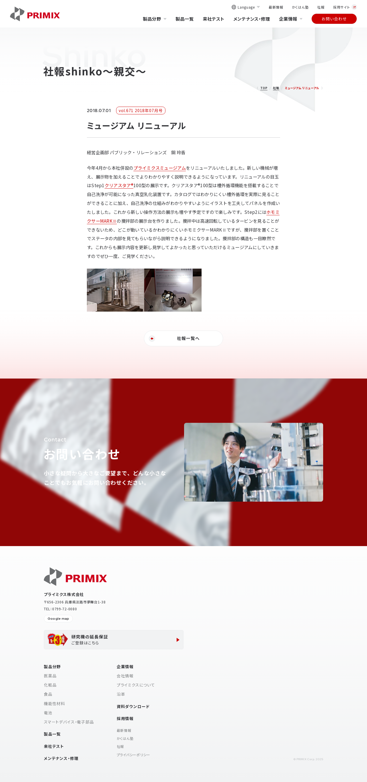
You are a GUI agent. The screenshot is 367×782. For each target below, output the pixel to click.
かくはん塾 (300, 7)
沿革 (121, 694)
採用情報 (125, 718)
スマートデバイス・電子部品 (69, 722)
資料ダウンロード (133, 706)
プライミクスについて (136, 685)
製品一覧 (184, 18)
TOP (264, 88)
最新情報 (276, 7)
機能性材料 (54, 703)
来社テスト (214, 18)
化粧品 (50, 685)
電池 (48, 712)
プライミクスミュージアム (159, 168)
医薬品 (50, 676)
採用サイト (345, 7)
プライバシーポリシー (133, 754)
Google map (58, 618)
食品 (48, 694)
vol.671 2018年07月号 (141, 110)
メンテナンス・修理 (251, 18)
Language (245, 8)
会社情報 (125, 676)
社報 (320, 7)
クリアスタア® (119, 185)
